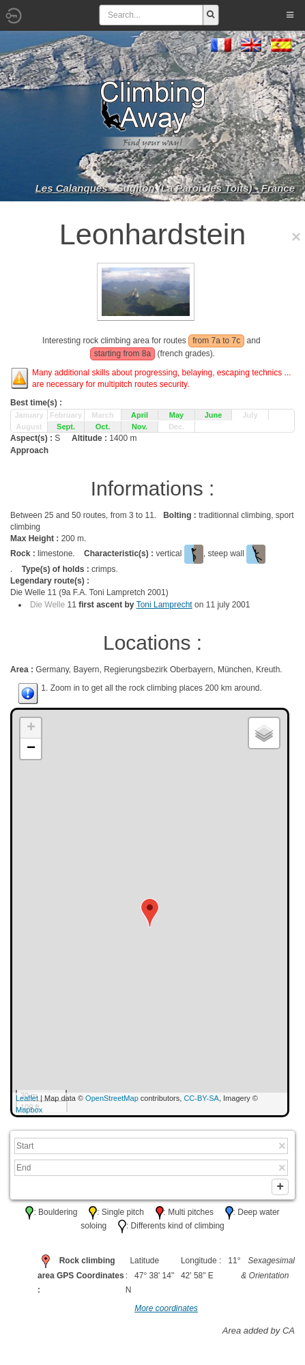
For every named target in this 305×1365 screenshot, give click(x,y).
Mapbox (29, 1110)
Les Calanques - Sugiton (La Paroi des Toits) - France (165, 188)
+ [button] (31, 728)
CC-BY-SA (201, 1098)
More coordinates (166, 1311)
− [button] (31, 748)
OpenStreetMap (112, 1098)
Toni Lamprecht (164, 604)
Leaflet (27, 1098)
